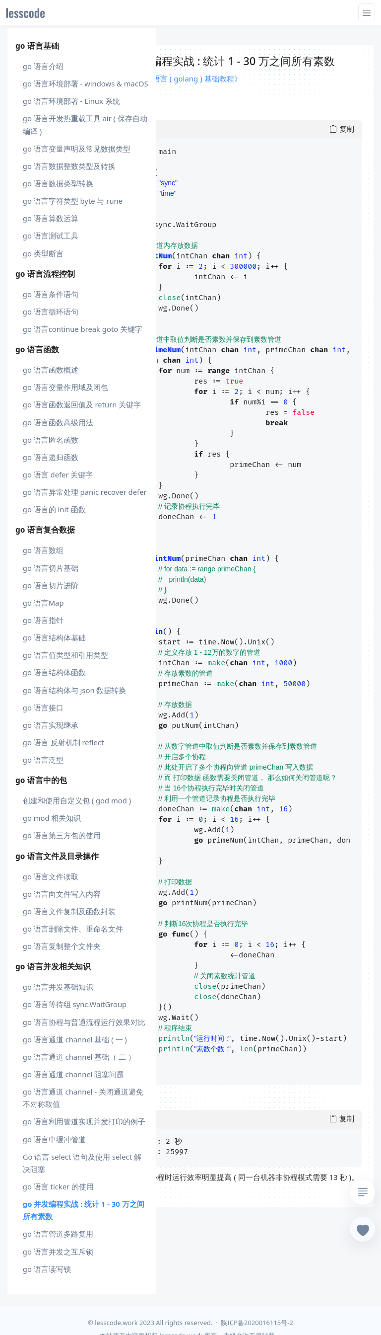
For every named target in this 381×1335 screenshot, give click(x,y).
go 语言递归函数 (50, 457)
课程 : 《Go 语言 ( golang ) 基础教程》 (177, 78)
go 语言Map (43, 603)
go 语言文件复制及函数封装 (69, 911)
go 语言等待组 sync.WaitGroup (75, 1004)
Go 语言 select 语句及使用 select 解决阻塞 (82, 1163)
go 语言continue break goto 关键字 (82, 329)
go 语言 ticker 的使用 (58, 1186)
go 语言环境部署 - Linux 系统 (71, 101)
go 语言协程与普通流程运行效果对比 (84, 1022)
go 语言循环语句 (50, 311)
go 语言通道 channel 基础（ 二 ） (79, 1057)
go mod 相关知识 (52, 818)
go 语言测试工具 (50, 235)
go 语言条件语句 (50, 294)
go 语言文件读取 (50, 876)
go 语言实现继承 (50, 725)
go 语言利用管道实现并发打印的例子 (84, 1121)
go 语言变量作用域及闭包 (65, 387)
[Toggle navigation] (366, 12)
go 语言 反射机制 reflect (63, 742)
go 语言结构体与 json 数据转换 (75, 690)
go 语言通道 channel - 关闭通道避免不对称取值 (83, 1098)
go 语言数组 (43, 550)
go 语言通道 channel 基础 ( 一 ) (75, 1039)
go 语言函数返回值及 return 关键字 (82, 404)
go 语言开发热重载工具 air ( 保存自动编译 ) (85, 124)
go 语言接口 (43, 707)
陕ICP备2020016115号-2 (257, 1322)
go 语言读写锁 (47, 1269)
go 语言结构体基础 (54, 637)
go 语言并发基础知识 (58, 987)
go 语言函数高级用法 (58, 422)
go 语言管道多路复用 (58, 1234)
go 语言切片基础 (50, 568)
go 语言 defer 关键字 (58, 474)
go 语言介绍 (43, 66)
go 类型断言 (43, 253)
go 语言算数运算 (50, 218)
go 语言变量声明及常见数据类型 (76, 149)
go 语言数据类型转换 (58, 183)
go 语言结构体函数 (54, 672)
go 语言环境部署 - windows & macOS (85, 83)
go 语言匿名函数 (50, 440)
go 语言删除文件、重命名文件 (73, 929)
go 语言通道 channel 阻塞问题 (74, 1074)
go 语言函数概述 (50, 370)
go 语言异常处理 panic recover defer (85, 492)
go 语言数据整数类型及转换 (69, 166)
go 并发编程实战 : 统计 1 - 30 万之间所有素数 (83, 1210)
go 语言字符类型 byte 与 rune (73, 201)
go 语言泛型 (43, 760)
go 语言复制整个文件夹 (62, 946)
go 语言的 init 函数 (54, 509)
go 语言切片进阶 (50, 585)
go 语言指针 (43, 620)
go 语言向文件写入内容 (62, 894)
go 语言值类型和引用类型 (65, 655)
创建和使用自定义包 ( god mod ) (77, 800)
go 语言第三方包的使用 (62, 835)
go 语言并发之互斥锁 (58, 1251)
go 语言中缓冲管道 (54, 1139)
